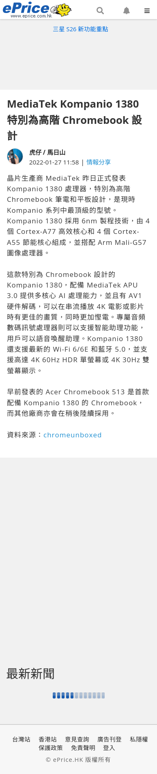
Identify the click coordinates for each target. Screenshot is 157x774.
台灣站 (21, 739)
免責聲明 (83, 748)
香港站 (48, 739)
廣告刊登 (109, 739)
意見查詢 (77, 739)
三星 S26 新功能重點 (80, 29)
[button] (100, 11)
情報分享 (98, 162)
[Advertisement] (79, 59)
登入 (109, 748)
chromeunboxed (72, 434)
